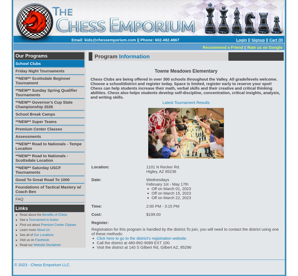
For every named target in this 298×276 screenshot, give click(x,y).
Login (241, 40)
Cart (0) (276, 40)
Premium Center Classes (58, 225)
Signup (258, 40)
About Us (43, 230)
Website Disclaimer (47, 245)
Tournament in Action (43, 220)
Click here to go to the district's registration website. (142, 238)
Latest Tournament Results (186, 102)
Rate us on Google (264, 47)
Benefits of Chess (54, 215)
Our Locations (44, 235)
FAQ (19, 199)
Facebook (42, 240)
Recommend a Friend (223, 47)
